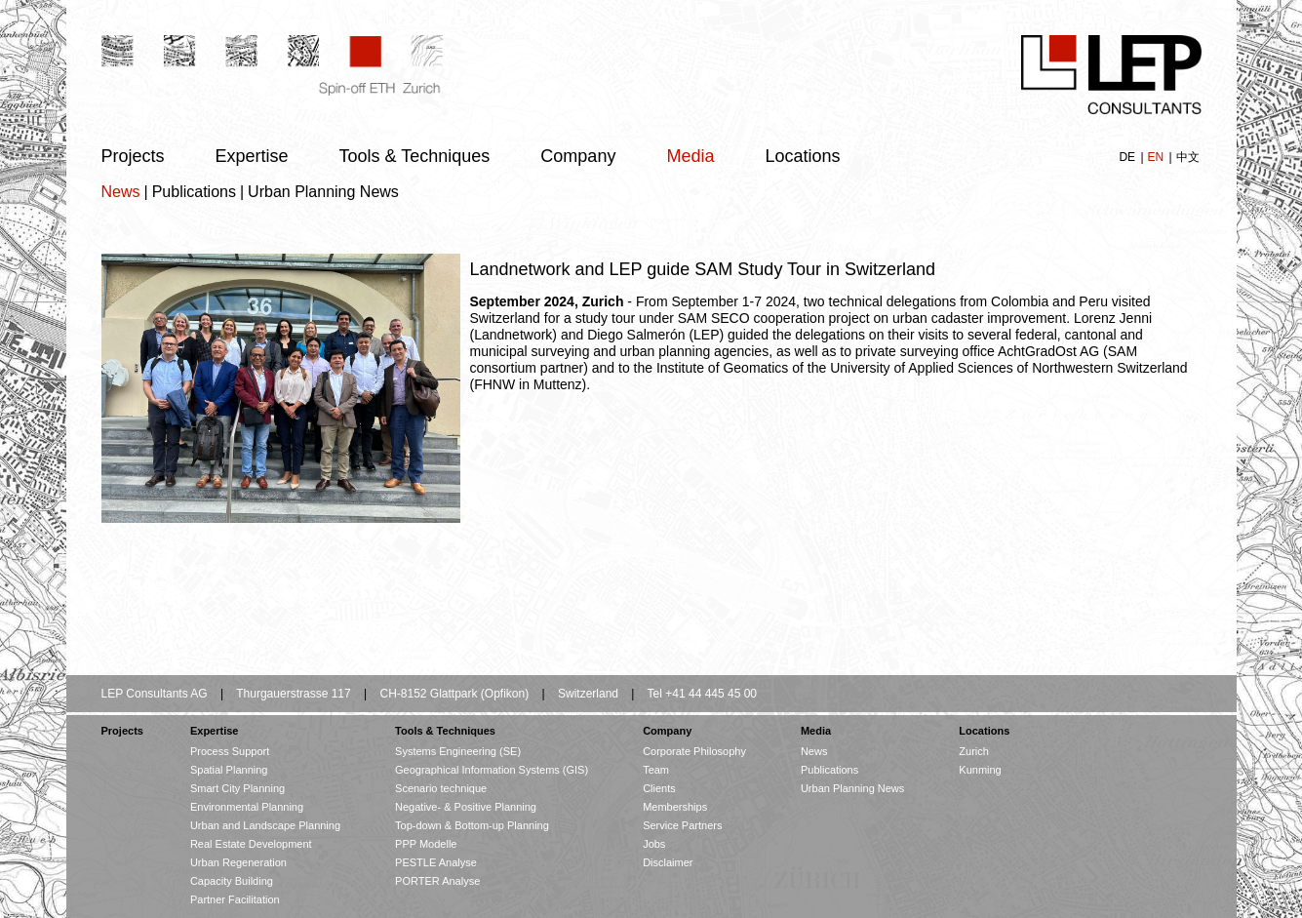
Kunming (980, 770)
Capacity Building (231, 881)
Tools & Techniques (415, 156)
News (120, 191)
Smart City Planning (237, 788)
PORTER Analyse (437, 881)
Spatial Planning (229, 770)
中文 (1188, 157)
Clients (659, 788)
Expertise (252, 156)
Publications (194, 191)
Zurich (974, 751)
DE (1128, 157)
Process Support (229, 751)
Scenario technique (441, 788)
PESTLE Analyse (436, 862)
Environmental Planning (246, 807)
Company (577, 156)
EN (1156, 157)
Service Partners (682, 825)
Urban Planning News (323, 191)
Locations (802, 156)
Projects (133, 156)
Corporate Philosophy (694, 751)
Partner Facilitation (235, 899)
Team (656, 770)
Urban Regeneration (238, 862)
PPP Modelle (425, 844)
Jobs (654, 844)
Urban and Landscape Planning (265, 825)
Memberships (675, 807)
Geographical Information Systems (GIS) (491, 770)
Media (690, 156)
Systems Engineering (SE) (458, 751)
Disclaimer (667, 862)
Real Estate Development (251, 844)
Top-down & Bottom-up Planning (472, 825)
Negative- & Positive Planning (465, 807)
